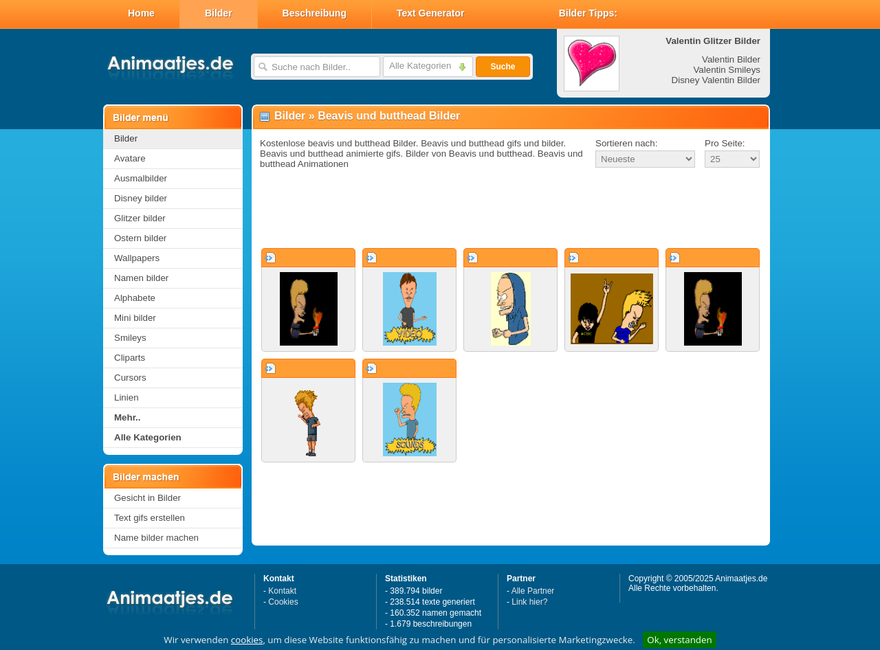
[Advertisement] (511, 209)
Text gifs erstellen (149, 518)
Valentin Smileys (726, 70)
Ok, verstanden (679, 640)
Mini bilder (135, 318)
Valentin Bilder (731, 59)
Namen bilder (141, 278)
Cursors (130, 377)
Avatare (130, 158)
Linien (126, 397)
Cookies (283, 602)
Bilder (218, 13)
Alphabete (134, 298)
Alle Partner (533, 591)
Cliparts (129, 357)
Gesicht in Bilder (147, 498)
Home (141, 13)
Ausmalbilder (140, 178)
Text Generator (431, 13)
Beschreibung (314, 13)
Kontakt (282, 591)
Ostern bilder (140, 238)
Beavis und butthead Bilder (389, 116)
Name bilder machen (156, 538)
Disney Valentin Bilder (716, 80)
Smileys (130, 338)
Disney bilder (140, 198)
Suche (502, 66)
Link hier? (529, 602)
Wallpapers (137, 258)
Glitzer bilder (140, 218)
